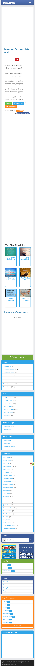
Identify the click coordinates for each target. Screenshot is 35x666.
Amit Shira (6, 619)
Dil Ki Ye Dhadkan (11, 299)
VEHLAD (5, 568)
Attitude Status (7, 460)
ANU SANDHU (7, 571)
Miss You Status (7, 499)
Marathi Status (7, 429)
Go (31, 540)
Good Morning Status (8, 481)
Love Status (6, 496)
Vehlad (5, 602)
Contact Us (6, 585)
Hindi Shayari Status (23, 113)
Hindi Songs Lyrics (8, 412)
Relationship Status (8, 508)
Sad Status (6, 517)
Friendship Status (7, 466)
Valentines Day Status (9, 528)
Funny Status (6, 469)
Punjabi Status (7, 387)
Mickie (4, 605)
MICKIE (5, 565)
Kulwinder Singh (7, 616)
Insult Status (6, 490)
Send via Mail (18, 103)
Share (9, 103)
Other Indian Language (9, 446)
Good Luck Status (8, 478)
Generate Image (11, 106)
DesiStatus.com (20, 661)
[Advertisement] (17, 27)
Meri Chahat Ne (25, 279)
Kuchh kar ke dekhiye (11, 258)
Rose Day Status (7, 514)
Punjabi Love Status (8, 375)
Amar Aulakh (6, 613)
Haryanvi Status (7, 426)
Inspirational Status (8, 487)
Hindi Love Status (8, 404)
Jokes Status (6, 493)
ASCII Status (6, 457)
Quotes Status (7, 505)
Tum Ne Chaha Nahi (10, 279)
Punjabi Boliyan (7, 366)
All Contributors (17, 625)
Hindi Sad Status (7, 406)
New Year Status (7, 502)
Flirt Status (6, 463)
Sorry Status (6, 519)
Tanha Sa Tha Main (25, 299)
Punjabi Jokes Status (8, 372)
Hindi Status (6, 415)
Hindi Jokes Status (8, 400)
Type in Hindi (6, 443)
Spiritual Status (7, 522)
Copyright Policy (7, 591)
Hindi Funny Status (8, 398)
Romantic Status (7, 511)
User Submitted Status (9, 525)
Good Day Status (7, 475)
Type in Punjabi (7, 440)
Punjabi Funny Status (9, 369)
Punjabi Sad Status (8, 378)
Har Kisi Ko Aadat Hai (25, 258)
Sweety (5, 607)
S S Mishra (20, 110)
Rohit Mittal (6, 622)
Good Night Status (8, 484)
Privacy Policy (7, 588)
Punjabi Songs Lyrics (8, 384)
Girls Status (6, 472)
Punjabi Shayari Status (9, 381)
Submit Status (7, 582)
